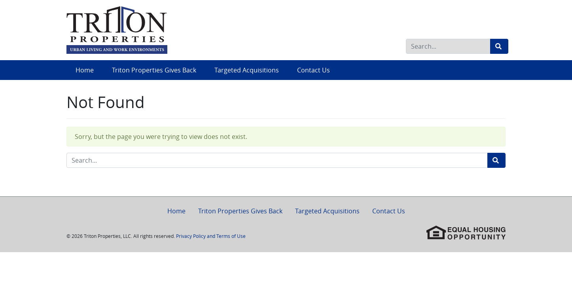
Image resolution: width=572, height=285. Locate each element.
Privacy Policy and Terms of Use (211, 236)
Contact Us (313, 70)
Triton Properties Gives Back (154, 70)
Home (85, 70)
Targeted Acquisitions (246, 70)
